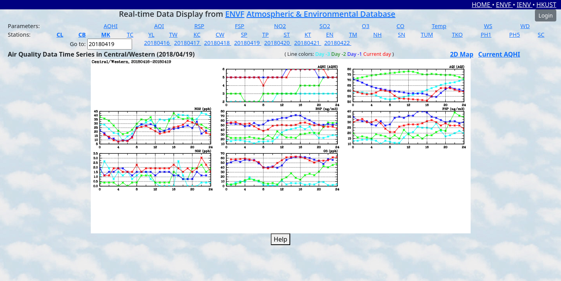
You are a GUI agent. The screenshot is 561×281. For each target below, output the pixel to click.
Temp (439, 26)
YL (151, 34)
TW (173, 34)
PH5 (514, 34)
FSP (239, 26)
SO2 (324, 26)
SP (244, 34)
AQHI (111, 26)
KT (308, 34)
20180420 (277, 42)
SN (401, 34)
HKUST (546, 4)
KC (197, 34)
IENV (524, 4)
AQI (159, 26)
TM (353, 34)
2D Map (461, 54)
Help (281, 239)
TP (265, 34)
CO (400, 26)
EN (329, 34)
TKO (457, 34)
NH (377, 34)
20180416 (157, 42)
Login (545, 15)
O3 (365, 26)
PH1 (486, 34)
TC (130, 34)
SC (541, 34)
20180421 (307, 42)
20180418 (217, 42)
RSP (199, 26)
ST (287, 34)
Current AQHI (499, 54)
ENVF (504, 4)
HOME (482, 4)
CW (219, 34)
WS (488, 26)
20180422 (337, 42)
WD (525, 26)
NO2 (280, 26)
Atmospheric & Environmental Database (321, 14)
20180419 (247, 42)
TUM (427, 34)
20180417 (187, 42)
